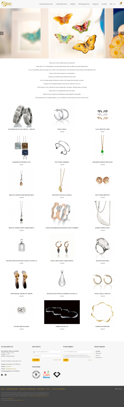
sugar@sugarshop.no (10, 368)
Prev (1, 33)
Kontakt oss (99, 357)
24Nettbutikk (10, 398)
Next (122, 33)
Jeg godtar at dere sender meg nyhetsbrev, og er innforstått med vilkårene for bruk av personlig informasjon (76, 356)
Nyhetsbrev (41, 389)
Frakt (3, 389)
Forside (98, 351)
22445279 (8, 366)
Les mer (90, 360)
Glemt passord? (57, 359)
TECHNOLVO (20, 400)
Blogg (48, 389)
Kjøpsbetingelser (12, 389)
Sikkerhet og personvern (27, 389)
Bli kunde (98, 353)
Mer (111, 4)
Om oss (98, 355)
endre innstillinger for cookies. (40, 396)
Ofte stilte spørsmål (58, 389)
